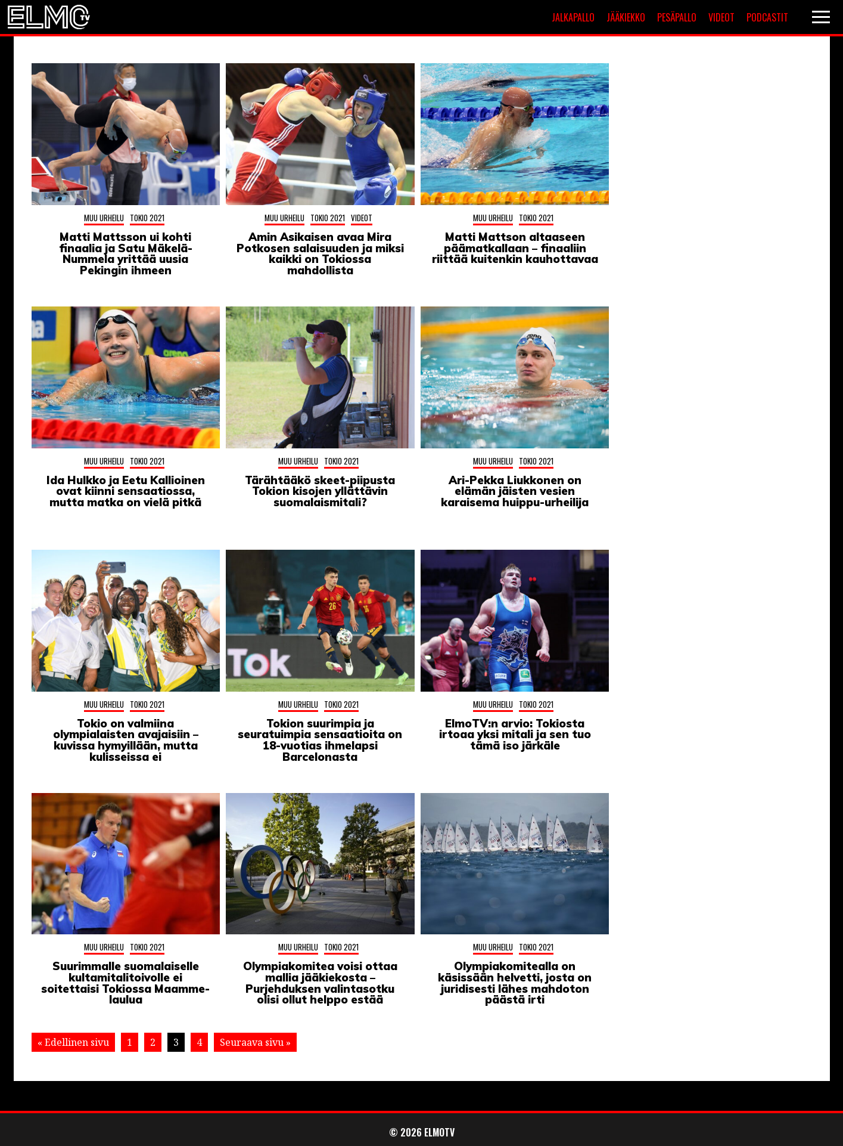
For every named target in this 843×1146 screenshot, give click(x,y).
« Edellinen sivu (73, 1042)
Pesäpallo (676, 17)
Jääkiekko (625, 17)
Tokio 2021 (147, 218)
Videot (721, 17)
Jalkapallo (573, 17)
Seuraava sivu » (255, 1042)
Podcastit (767, 17)
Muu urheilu (104, 218)
